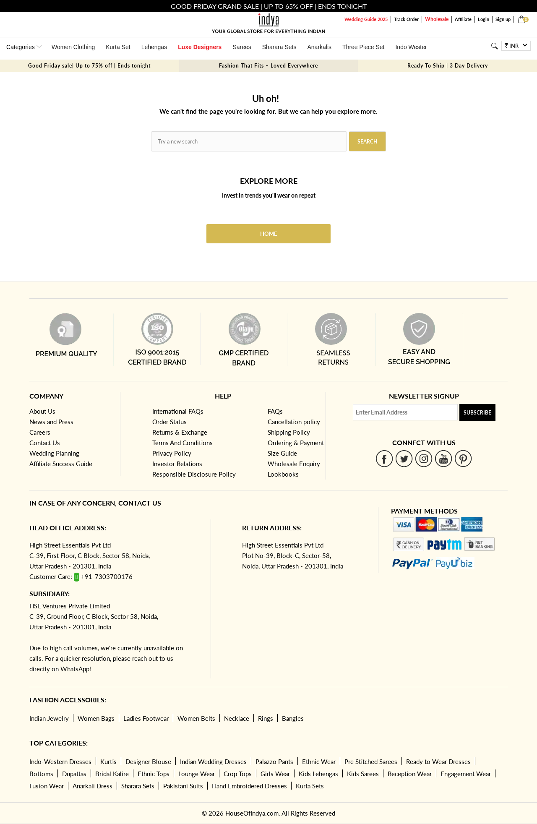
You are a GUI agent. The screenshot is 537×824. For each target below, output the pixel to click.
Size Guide (282, 453)
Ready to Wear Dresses (438, 761)
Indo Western (412, 47)
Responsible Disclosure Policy (194, 474)
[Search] (494, 46)
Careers (39, 432)
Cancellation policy (294, 421)
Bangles (293, 718)
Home (268, 233)
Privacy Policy (171, 453)
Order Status (169, 421)
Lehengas (154, 47)
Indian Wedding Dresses (213, 761)
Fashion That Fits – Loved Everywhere (268, 66)
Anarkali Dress (92, 786)
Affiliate (463, 19)
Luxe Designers (200, 47)
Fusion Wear (46, 786)
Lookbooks (283, 474)
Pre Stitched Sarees (370, 761)
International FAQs (177, 411)
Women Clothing (73, 47)
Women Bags (96, 718)
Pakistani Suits (183, 786)
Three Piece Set (363, 47)
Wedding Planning (54, 453)
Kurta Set (118, 47)
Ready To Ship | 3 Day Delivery (447, 66)
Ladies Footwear (146, 718)
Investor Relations (177, 463)
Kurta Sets (310, 786)
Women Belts (196, 718)
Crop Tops (238, 773)
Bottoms (41, 773)
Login (483, 19)
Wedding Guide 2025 (366, 19)
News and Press (51, 421)
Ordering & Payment (296, 442)
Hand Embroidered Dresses (249, 786)
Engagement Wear (466, 773)
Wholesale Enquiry (294, 463)
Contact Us (44, 442)
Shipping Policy (289, 432)
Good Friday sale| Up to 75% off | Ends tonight (89, 66)
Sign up (503, 19)
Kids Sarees (363, 773)
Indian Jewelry (49, 718)
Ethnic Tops (153, 773)
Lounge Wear (196, 773)
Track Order (406, 19)
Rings (265, 718)
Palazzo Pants (274, 761)
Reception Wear (410, 773)
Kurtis (108, 761)
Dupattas (74, 773)
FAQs (275, 411)
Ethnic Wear (319, 761)
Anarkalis (319, 47)
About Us (42, 411)
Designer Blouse (148, 761)
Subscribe (477, 412)
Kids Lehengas (318, 773)
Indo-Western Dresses (60, 761)
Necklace (236, 718)
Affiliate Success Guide (60, 463)
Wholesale (436, 19)
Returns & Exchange (179, 432)
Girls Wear (275, 773)
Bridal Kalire (112, 773)
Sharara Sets (279, 47)
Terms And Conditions (182, 442)
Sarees (241, 47)
